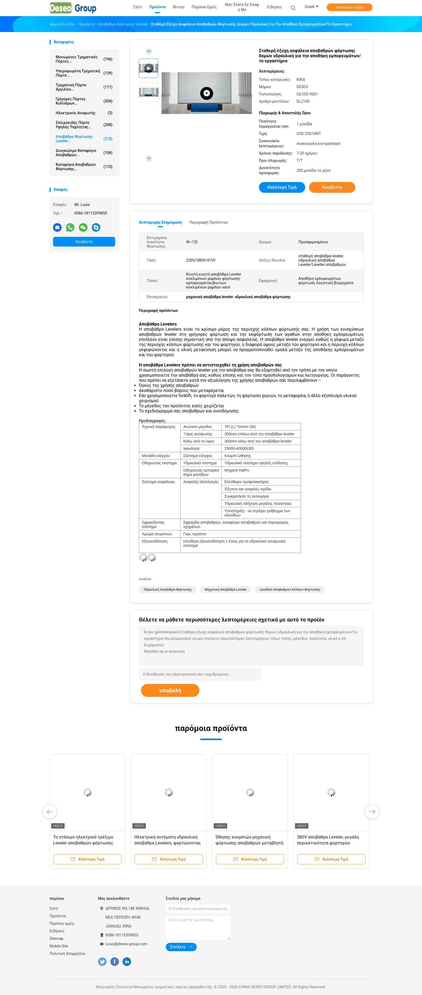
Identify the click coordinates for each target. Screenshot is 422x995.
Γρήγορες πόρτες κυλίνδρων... (84, 101)
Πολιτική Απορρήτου (67, 953)
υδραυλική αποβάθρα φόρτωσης (167, 589)
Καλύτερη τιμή (282, 187)
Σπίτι (54, 908)
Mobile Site (59, 946)
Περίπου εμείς (62, 923)
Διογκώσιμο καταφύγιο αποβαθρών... (84, 152)
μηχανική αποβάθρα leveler (226, 589)
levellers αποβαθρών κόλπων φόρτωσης (289, 589)
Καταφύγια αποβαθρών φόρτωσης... (84, 166)
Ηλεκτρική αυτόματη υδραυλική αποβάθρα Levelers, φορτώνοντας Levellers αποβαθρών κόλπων (167, 842)
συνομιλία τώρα (349, 7)
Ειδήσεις (57, 931)
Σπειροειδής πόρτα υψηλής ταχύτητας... (84, 124)
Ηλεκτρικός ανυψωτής (84, 113)
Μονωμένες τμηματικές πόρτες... (84, 59)
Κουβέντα (84, 242)
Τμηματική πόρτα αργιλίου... (84, 87)
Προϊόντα (58, 916)
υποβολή (170, 690)
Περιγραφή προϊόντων (208, 222)
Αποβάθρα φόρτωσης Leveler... (84, 138)
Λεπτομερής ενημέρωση (160, 222)
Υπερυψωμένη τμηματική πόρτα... (84, 73)
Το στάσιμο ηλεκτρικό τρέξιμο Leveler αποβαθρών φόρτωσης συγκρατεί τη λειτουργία (83, 842)
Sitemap (56, 938)
